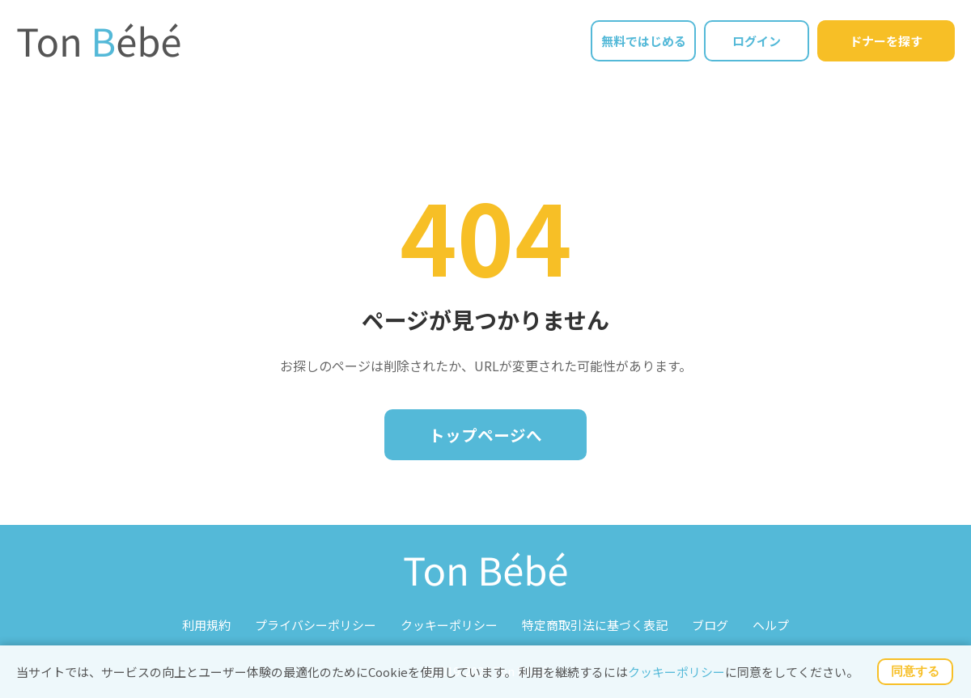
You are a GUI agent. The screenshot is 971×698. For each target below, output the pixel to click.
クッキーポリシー (676, 671)
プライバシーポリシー (315, 624)
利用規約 (206, 624)
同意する (915, 671)
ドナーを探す (886, 40)
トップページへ (485, 434)
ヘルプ (771, 624)
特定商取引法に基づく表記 (595, 624)
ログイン (756, 40)
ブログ (710, 624)
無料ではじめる (643, 40)
